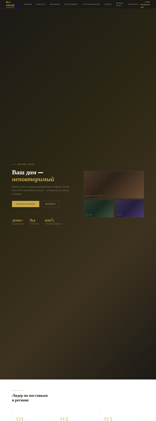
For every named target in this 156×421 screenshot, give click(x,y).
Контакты (50, 204)
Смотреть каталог (25, 204)
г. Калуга (19, 4)
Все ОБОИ (11, 4)
